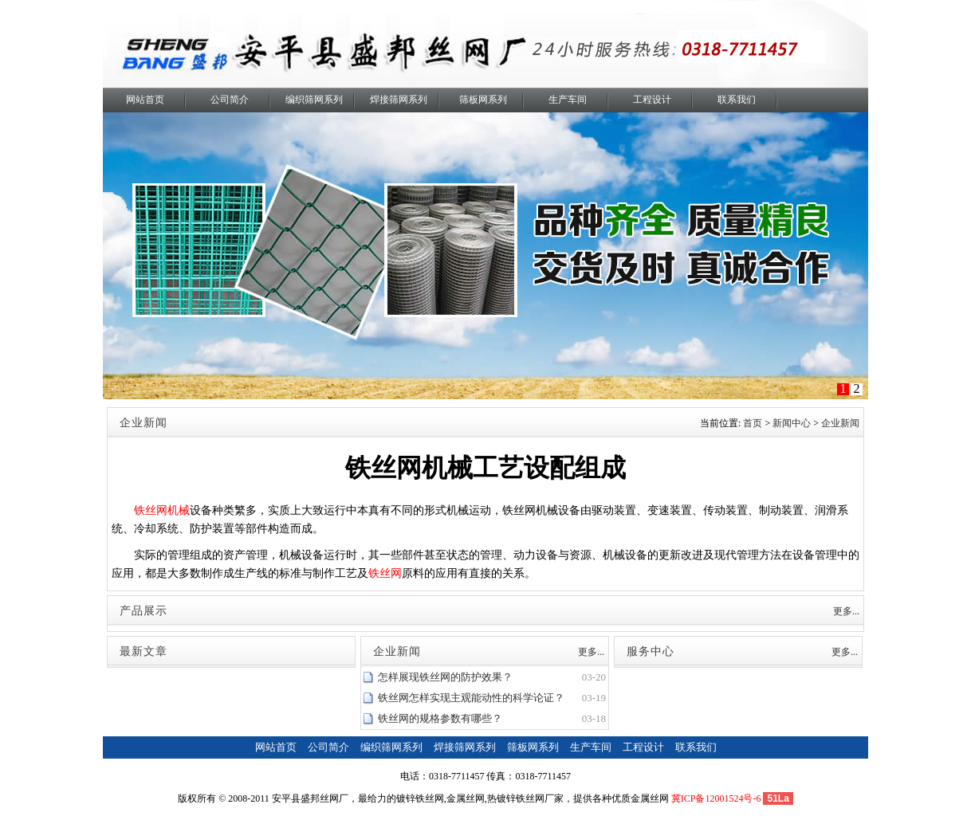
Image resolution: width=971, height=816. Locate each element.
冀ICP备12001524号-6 (716, 798)
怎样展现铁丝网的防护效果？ (445, 677)
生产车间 (567, 99)
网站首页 (145, 99)
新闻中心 (791, 423)
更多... (846, 611)
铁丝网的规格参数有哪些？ (440, 718)
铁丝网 (385, 573)
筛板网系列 (483, 99)
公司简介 (229, 99)
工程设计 (652, 99)
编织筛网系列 (314, 99)
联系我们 (736, 99)
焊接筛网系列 (398, 99)
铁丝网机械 (162, 510)
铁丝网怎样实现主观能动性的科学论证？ (471, 698)
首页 (752, 423)
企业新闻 (840, 423)
